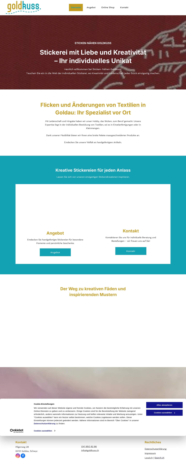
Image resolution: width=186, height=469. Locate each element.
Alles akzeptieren (164, 438)
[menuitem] (77, 7)
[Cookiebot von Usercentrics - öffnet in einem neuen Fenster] (16, 464)
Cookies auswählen (43, 464)
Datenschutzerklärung (45, 457)
